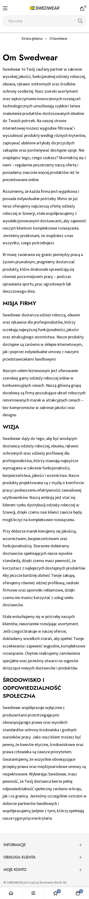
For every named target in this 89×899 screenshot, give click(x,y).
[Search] (80, 21)
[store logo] (44, 8)
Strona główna (32, 38)
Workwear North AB (53, 882)
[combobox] (44, 21)
